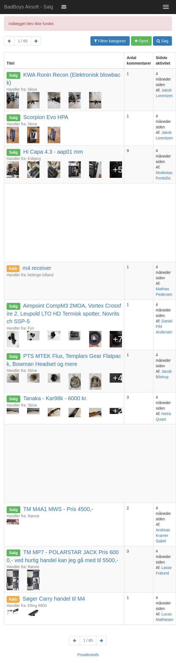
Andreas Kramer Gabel (163, 535)
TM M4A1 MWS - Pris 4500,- (58, 509)
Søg (162, 41)
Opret (141, 41)
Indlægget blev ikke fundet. (31, 23)
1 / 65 (22, 41)
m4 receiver (36, 268)
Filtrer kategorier (110, 41)
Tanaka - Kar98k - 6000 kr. (55, 398)
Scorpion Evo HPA (45, 117)
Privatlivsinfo (88, 655)
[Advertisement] (90, 221)
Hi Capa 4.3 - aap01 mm (53, 152)
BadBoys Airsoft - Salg (28, 7)
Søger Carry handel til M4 (53, 599)
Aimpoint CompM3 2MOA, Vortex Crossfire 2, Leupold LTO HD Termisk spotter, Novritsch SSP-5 (64, 313)
